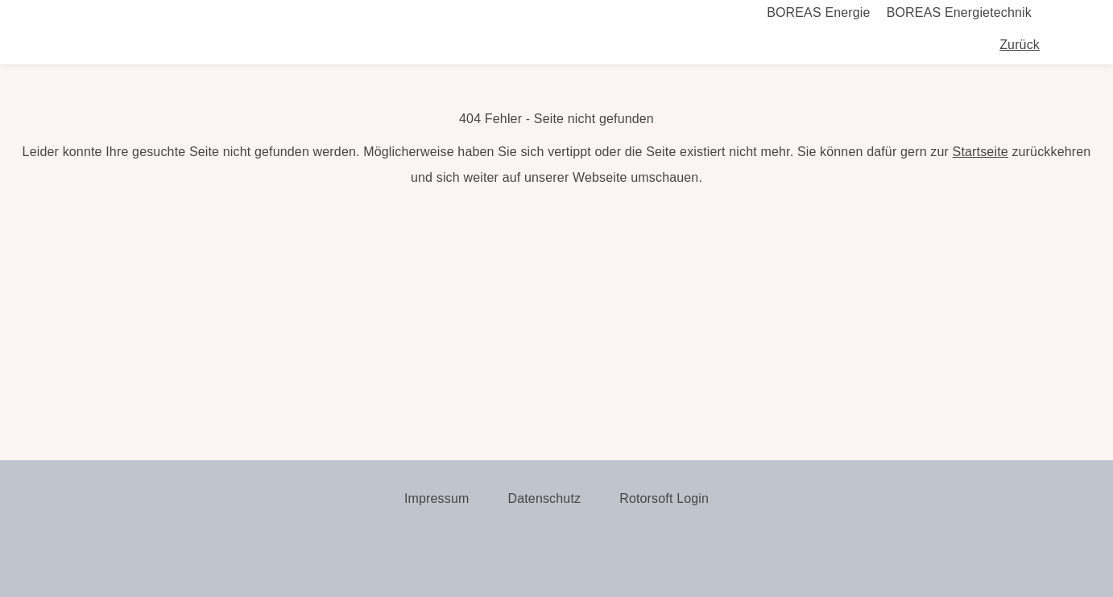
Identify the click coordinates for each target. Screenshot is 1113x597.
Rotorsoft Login (664, 498)
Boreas (153, 45)
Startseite (980, 152)
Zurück (1019, 44)
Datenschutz (544, 498)
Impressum (437, 498)
